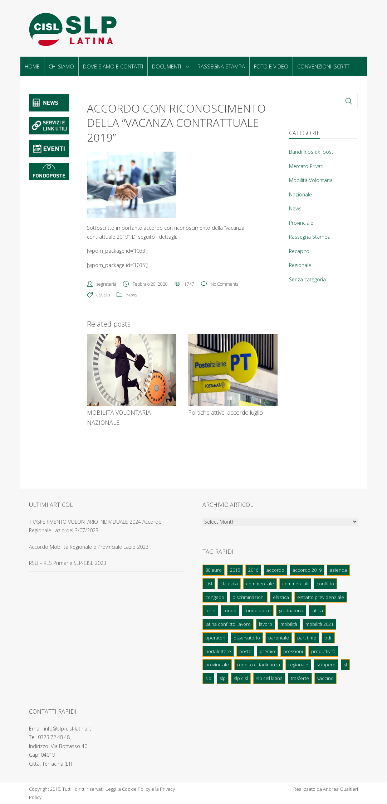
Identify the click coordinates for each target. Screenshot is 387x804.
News (131, 295)
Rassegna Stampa (221, 66)
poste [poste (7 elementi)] (245, 651)
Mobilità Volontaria (311, 180)
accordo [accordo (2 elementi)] (275, 570)
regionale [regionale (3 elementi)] (298, 664)
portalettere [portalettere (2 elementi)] (218, 651)
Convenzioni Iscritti (324, 66)
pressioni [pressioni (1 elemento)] (293, 651)
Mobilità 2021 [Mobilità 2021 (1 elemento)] (319, 624)
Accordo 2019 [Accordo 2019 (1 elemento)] (307, 570)
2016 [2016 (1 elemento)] (253, 570)
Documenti (170, 66)
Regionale (300, 265)
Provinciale (301, 222)
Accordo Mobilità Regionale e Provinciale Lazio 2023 (88, 546)
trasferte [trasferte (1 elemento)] (300, 678)
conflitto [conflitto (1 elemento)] (325, 583)
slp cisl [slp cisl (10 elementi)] (241, 678)
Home (32, 66)
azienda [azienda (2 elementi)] (338, 570)
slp (107, 295)
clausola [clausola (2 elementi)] (229, 583)
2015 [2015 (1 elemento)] (235, 570)
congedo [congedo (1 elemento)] (214, 597)
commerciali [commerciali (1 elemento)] (295, 583)
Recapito (299, 251)
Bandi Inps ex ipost (311, 151)
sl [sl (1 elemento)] (345, 664)
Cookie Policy (136, 789)
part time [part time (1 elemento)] (306, 637)
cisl (99, 295)
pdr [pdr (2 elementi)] (328, 637)
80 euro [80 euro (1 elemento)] (213, 570)
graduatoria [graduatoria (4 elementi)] (291, 610)
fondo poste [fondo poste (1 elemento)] (258, 610)
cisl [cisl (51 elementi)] (208, 583)
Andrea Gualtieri (340, 789)
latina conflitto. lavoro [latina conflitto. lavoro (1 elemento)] (228, 624)
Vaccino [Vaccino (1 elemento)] (325, 678)
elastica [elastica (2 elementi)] (281, 597)
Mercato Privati (306, 166)
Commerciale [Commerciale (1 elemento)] (260, 583)
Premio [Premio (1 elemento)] (267, 651)
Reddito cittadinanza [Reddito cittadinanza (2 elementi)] (258, 664)
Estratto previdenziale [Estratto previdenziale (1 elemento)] (320, 597)
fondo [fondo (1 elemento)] (230, 610)
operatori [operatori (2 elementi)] (215, 637)
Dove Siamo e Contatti (113, 66)
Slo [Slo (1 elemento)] (208, 678)
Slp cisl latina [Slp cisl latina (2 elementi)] (269, 678)
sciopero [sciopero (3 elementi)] (326, 664)
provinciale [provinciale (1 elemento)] (217, 664)
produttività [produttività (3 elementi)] (323, 651)
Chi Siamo (61, 66)
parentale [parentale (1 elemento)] (278, 637)
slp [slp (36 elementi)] (223, 678)
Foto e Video (271, 66)
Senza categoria (307, 279)
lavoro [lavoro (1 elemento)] (265, 624)
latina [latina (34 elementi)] (317, 610)
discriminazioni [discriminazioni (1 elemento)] (248, 597)
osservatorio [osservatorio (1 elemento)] (247, 637)
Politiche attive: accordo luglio (225, 413)
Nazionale (300, 194)
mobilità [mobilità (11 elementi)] (288, 624)
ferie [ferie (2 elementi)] (210, 610)
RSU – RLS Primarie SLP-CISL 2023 (67, 563)
